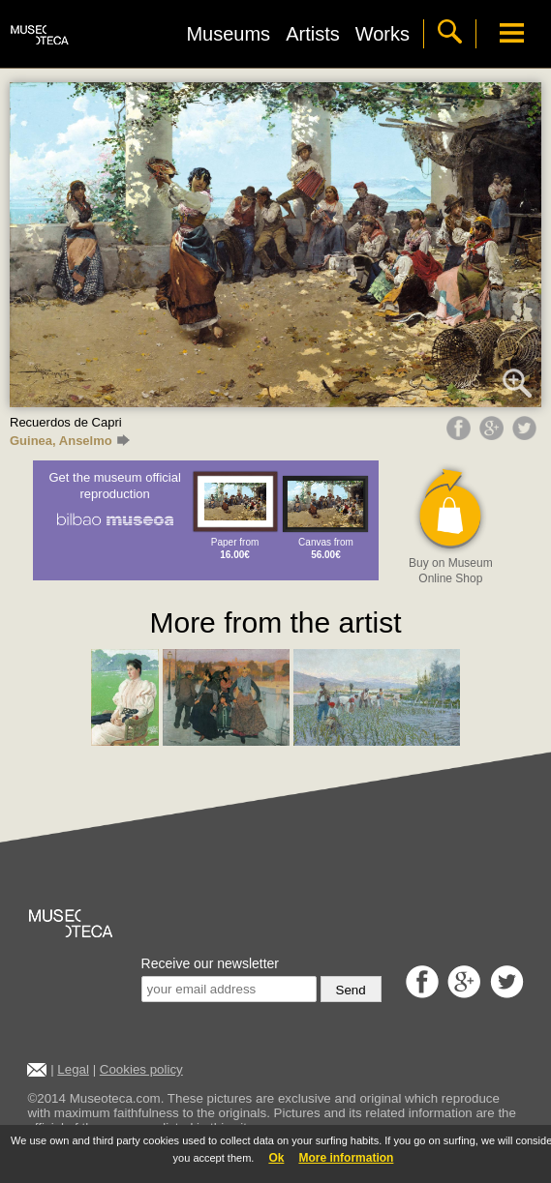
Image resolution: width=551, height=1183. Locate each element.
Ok (276, 1158)
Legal (73, 1069)
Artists (313, 33)
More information (345, 1158)
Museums (228, 33)
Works (382, 33)
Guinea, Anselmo (70, 440)
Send (351, 990)
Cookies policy (141, 1069)
